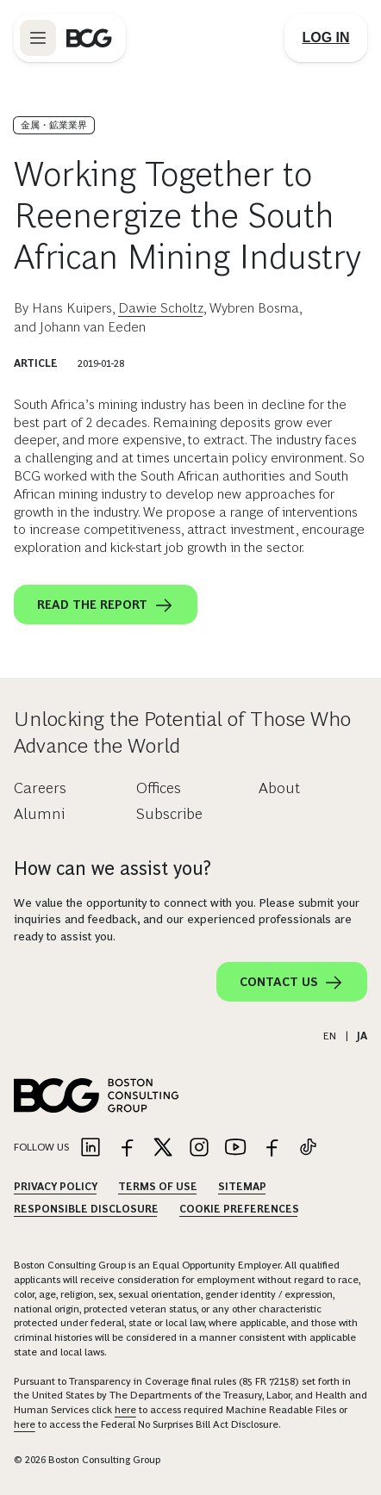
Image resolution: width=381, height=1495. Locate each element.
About (279, 788)
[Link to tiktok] (308, 1148)
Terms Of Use (157, 1187)
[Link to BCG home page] (89, 38)
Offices (158, 788)
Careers (40, 788)
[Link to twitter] (163, 1148)
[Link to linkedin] (90, 1148)
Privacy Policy (55, 1187)
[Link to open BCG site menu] (38, 38)
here (125, 1410)
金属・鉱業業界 (54, 125)
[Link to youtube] (235, 1148)
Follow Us (41, 1147)
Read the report (105, 605)
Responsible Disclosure (86, 1209)
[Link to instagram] (199, 1148)
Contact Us (292, 982)
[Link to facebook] (127, 1148)
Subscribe (169, 813)
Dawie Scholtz (160, 308)
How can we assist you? (112, 868)
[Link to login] (325, 38)
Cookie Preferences (239, 1209)
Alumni (39, 813)
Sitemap (242, 1187)
